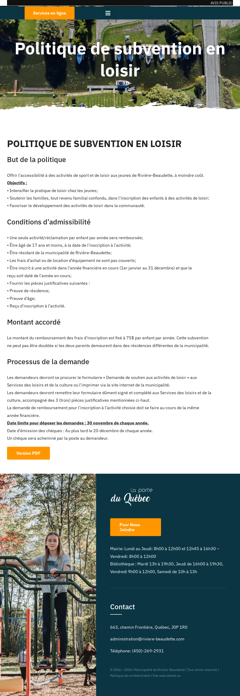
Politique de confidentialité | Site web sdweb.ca (145, 675)
